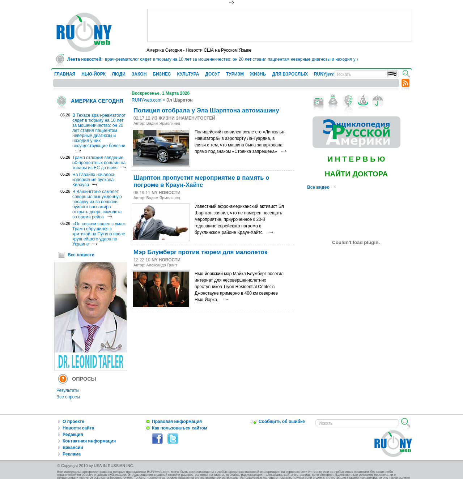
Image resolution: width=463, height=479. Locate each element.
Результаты (67, 390)
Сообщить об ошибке (282, 421)
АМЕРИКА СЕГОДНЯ (97, 101)
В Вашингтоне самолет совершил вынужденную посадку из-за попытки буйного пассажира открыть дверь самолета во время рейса (97, 204)
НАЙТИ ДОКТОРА (356, 174)
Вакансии (73, 447)
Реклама (72, 454)
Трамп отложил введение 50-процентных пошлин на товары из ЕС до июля (99, 162)
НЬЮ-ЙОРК (93, 74)
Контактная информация (89, 441)
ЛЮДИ (119, 74)
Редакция (73, 434)
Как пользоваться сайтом (179, 428)
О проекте (73, 421)
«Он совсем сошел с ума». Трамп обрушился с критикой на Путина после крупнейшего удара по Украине (99, 234)
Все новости (81, 254)
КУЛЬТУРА (188, 74)
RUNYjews (325, 74)
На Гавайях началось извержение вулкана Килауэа (93, 179)
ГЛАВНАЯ (64, 74)
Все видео (321, 187)
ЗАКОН (139, 74)
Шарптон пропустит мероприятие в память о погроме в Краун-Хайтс (201, 181)
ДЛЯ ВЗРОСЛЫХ (290, 74)
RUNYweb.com (146, 100)
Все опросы (68, 396)
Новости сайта (78, 428)
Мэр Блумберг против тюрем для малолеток (200, 252)
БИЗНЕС (162, 74)
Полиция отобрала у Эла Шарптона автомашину (206, 110)
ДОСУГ (212, 74)
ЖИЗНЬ (258, 74)
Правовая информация (177, 421)
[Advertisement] (279, 25)
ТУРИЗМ (235, 74)
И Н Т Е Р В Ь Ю (356, 159)
